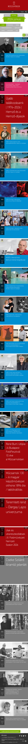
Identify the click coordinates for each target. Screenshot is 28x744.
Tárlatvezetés (10, 25)
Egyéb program (18, 27)
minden (3, 25)
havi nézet (14, 15)
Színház (3, 30)
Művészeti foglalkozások (6, 27)
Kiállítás (17, 25)
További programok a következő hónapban (10, 731)
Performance (10, 30)
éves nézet (7, 15)
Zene (17, 30)
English (22, 11)
